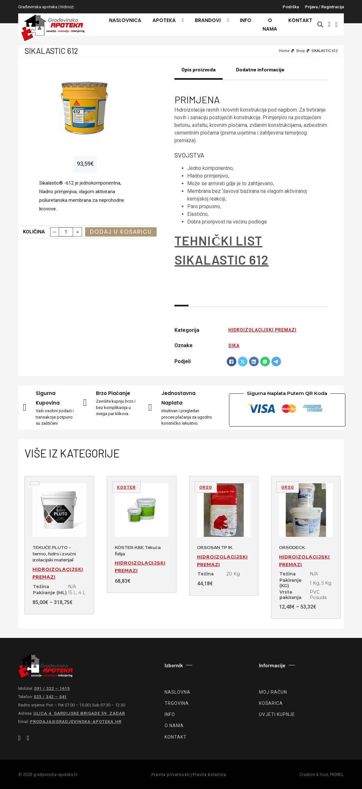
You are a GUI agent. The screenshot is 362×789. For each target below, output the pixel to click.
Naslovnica (125, 20)
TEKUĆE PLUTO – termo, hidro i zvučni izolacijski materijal (54, 554)
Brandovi (208, 20)
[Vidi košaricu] (336, 24)
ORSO (205, 487)
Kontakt (300, 20)
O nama (269, 24)
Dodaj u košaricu (121, 232)
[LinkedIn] (254, 361)
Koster (126, 487)
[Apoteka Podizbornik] (181, 20)
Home (284, 51)
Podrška (291, 6)
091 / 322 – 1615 (52, 688)
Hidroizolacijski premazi (262, 329)
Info (245, 20)
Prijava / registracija (324, 6)
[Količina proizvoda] (66, 232)
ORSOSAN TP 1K (215, 547)
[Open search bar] (320, 24)
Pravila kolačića (209, 774)
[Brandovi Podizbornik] (226, 20)
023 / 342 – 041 (50, 696)
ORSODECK (292, 547)
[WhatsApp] (265, 361)
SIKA (234, 345)
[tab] (198, 73)
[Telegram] (276, 361)
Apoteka (164, 20)
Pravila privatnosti (170, 774)
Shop (300, 51)
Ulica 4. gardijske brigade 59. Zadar (79, 713)
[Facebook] (231, 361)
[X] (242, 361)
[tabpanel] (251, 185)
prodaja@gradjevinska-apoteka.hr (76, 721)
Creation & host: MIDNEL (321, 774)
